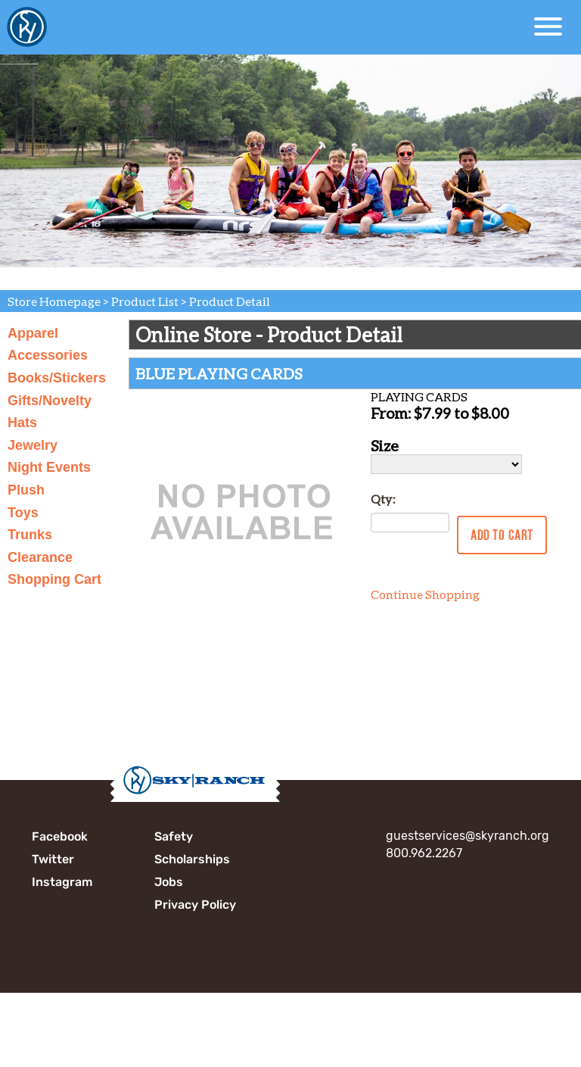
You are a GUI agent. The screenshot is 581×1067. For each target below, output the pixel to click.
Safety (173, 836)
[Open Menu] (548, 26)
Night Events (49, 467)
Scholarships (192, 859)
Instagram (62, 882)
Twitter (53, 859)
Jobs (168, 882)
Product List (145, 301)
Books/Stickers (57, 377)
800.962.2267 (424, 853)
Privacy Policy (195, 904)
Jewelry (32, 445)
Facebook (60, 836)
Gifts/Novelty (50, 400)
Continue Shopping (425, 594)
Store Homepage (54, 301)
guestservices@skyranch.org (467, 835)
